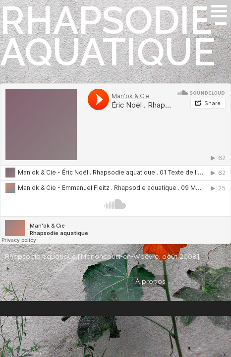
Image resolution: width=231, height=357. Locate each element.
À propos (150, 281)
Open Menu (219, 11)
